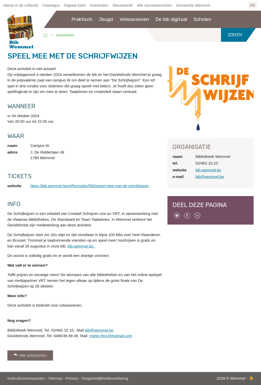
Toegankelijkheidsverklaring (105, 378)
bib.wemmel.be (208, 170)
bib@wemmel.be (99, 330)
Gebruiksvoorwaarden (26, 378)
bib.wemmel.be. (81, 246)
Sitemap (55, 378)
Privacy (72, 378)
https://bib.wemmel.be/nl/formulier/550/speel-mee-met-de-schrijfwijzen (89, 186)
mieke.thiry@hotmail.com (110, 336)
